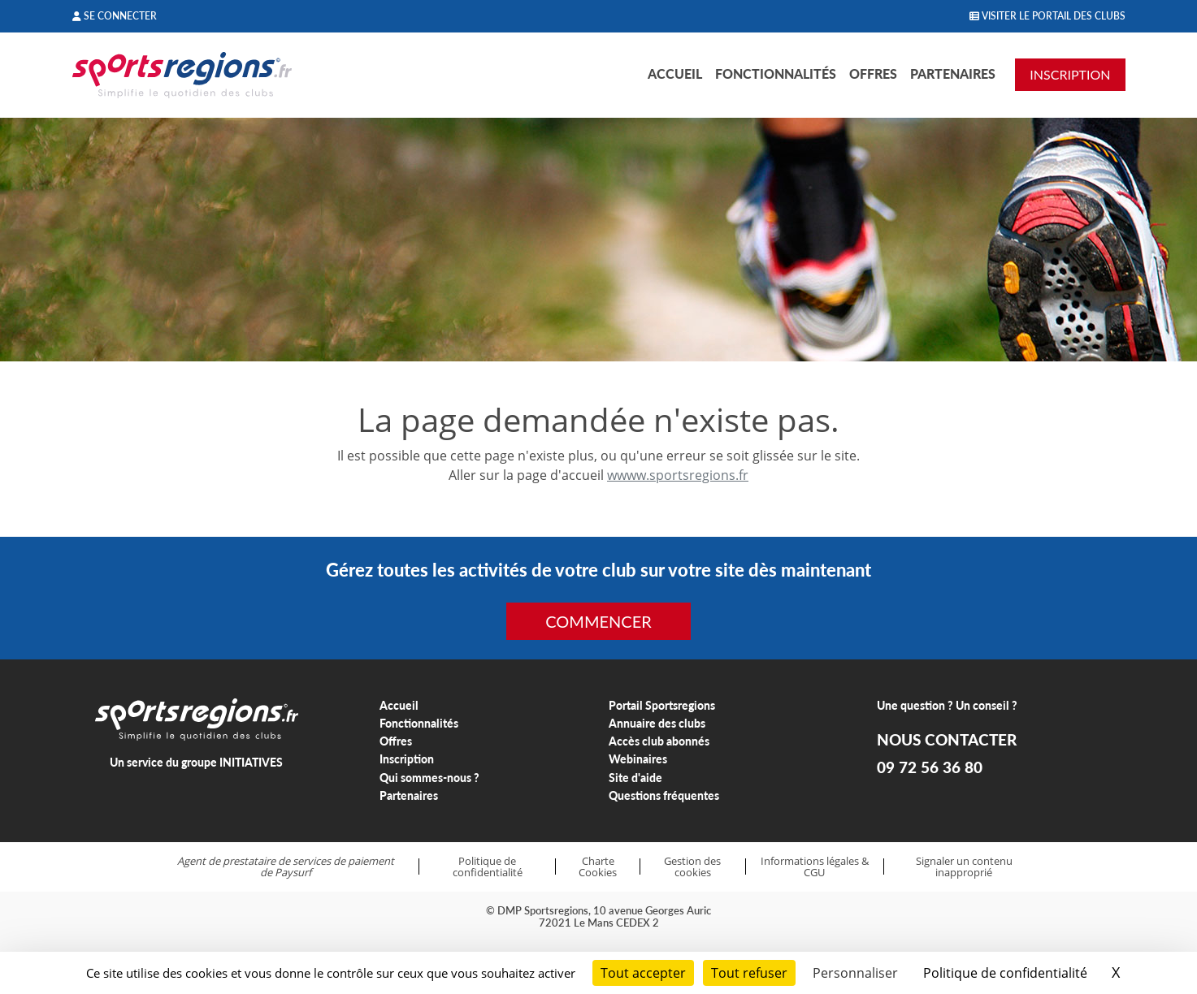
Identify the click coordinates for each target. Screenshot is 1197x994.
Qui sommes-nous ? (429, 777)
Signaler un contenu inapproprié (964, 867)
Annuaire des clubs (657, 723)
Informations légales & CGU (815, 867)
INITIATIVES (251, 762)
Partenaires (952, 73)
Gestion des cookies (692, 867)
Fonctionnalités (775, 73)
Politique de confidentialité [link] (1005, 973)
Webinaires (638, 759)
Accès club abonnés (659, 741)
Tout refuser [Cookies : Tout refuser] (749, 973)
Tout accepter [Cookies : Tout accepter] (643, 973)
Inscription (406, 759)
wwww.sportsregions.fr (677, 475)
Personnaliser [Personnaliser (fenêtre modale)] (855, 973)
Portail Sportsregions (662, 705)
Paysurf (293, 872)
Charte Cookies (598, 867)
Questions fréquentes (664, 795)
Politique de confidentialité (488, 867)
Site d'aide (635, 777)
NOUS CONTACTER (947, 740)
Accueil (675, 73)
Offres (873, 73)
